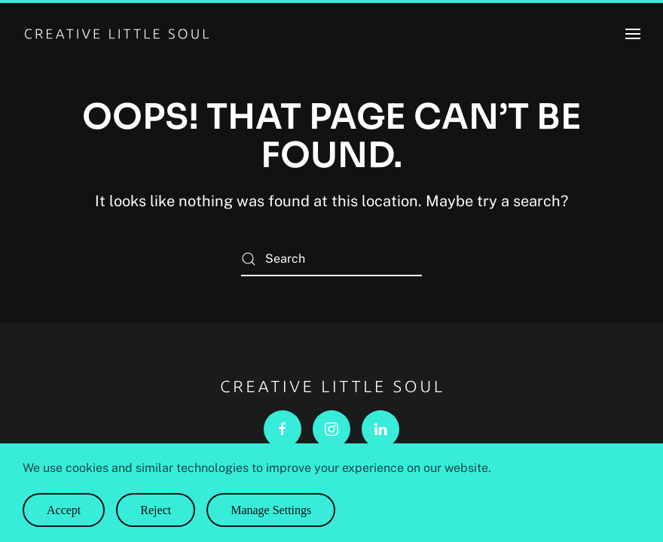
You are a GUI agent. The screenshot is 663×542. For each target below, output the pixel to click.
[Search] (331, 259)
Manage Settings (271, 510)
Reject (155, 510)
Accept (64, 510)
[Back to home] (117, 34)
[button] (632, 34)
